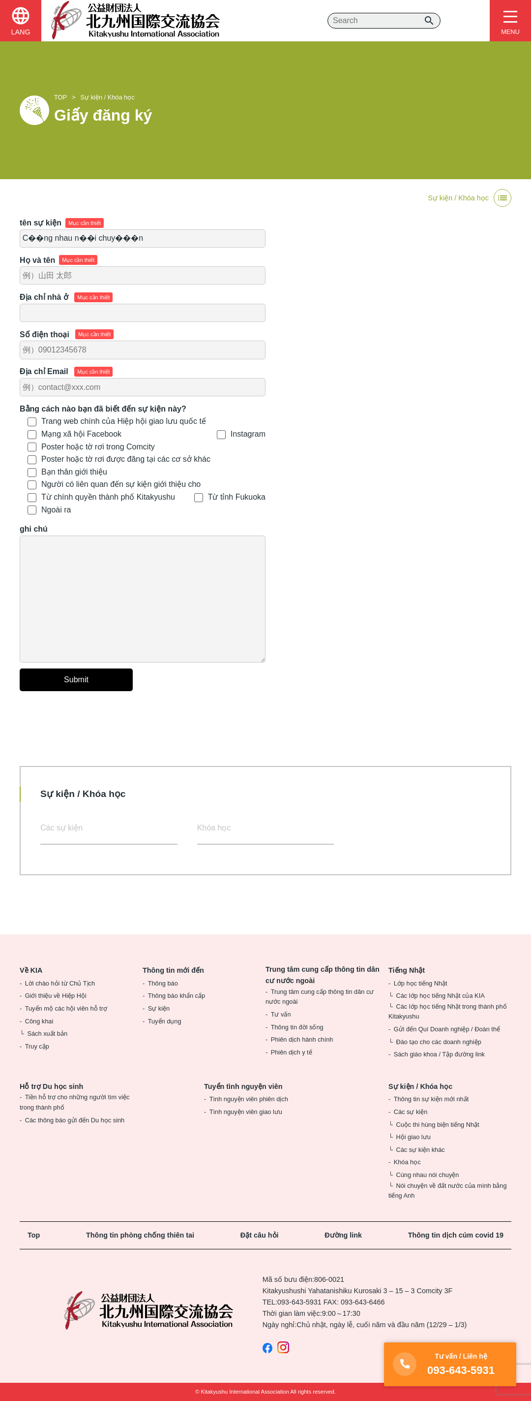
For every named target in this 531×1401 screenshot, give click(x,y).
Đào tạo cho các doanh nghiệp (438, 1042)
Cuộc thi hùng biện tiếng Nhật (437, 1124)
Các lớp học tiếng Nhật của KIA (440, 995)
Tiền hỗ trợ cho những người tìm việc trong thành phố (74, 1102)
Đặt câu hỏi (259, 1235)
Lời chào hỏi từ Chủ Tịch (60, 983)
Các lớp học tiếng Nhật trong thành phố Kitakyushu (447, 1011)
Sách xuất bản (47, 1033)
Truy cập (37, 1046)
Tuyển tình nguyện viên (243, 1086)
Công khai (39, 1021)
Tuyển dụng (164, 1021)
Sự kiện (159, 1008)
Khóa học (214, 828)
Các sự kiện (61, 828)
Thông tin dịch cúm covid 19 (455, 1235)
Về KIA (31, 970)
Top (34, 1235)
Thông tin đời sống (297, 1027)
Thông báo (163, 983)
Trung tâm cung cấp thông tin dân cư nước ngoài (323, 975)
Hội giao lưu (413, 1137)
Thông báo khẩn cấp (176, 995)
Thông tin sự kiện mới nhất (431, 1099)
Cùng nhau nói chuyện (427, 1174)
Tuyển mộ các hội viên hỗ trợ (66, 1008)
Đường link (343, 1235)
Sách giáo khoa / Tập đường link (439, 1054)
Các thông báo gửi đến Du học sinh (75, 1120)
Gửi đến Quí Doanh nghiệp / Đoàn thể (447, 1029)
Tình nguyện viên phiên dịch (248, 1099)
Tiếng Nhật (406, 970)
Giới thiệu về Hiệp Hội (56, 995)
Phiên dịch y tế (291, 1052)
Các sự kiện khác (420, 1149)
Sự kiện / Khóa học (108, 97)
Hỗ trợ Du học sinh (51, 1086)
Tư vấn (281, 1014)
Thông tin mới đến (173, 970)
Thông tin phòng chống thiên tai (140, 1235)
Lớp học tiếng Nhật (420, 983)
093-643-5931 (299, 1302)
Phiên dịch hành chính (302, 1039)
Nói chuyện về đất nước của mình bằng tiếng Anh (447, 1190)
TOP (60, 97)
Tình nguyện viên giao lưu (245, 1111)
